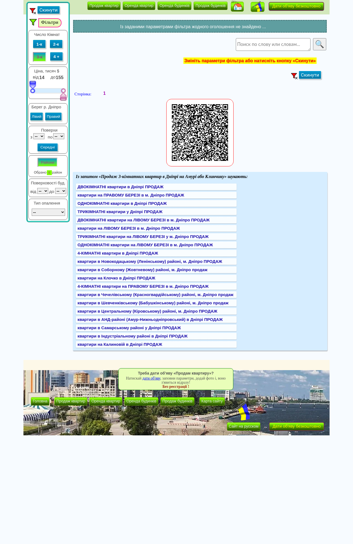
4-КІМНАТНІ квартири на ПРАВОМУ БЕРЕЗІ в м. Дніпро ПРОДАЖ (142, 286)
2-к (56, 44)
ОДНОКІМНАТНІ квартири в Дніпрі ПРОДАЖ (122, 203)
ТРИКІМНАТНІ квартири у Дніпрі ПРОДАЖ (119, 211)
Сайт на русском (244, 426)
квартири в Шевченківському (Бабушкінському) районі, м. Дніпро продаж (152, 302)
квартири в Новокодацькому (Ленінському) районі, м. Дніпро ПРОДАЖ (149, 261)
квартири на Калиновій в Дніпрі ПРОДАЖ (119, 344)
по (49, 137)
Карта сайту (212, 401)
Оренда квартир (139, 5)
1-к (39, 44)
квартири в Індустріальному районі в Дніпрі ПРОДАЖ (132, 336)
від (36, 77)
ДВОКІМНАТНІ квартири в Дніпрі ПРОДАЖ (120, 186)
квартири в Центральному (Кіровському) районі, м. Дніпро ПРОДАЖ (147, 311)
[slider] (32, 86)
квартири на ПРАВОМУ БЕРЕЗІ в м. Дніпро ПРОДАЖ (130, 195)
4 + (56, 56)
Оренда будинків (174, 5)
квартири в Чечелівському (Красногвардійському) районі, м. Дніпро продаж (155, 294)
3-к (39, 57)
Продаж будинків (211, 5)
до (53, 77)
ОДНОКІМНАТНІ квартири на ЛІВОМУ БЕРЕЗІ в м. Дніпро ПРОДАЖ (145, 244)
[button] (237, 7)
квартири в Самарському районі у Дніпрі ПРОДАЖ (129, 327)
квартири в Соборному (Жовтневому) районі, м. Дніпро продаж (142, 269)
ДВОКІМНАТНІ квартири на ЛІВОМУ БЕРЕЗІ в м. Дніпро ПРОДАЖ (143, 220)
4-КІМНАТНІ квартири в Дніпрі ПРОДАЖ (117, 253)
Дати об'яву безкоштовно (296, 6)
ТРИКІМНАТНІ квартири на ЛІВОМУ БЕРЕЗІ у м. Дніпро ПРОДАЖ (142, 236)
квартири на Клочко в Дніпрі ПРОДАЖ (116, 278)
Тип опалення (47, 203)
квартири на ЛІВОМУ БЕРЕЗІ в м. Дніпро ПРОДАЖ (128, 228)
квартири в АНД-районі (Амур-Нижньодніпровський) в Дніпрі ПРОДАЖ (150, 319)
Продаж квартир (103, 5)
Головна (40, 401)
